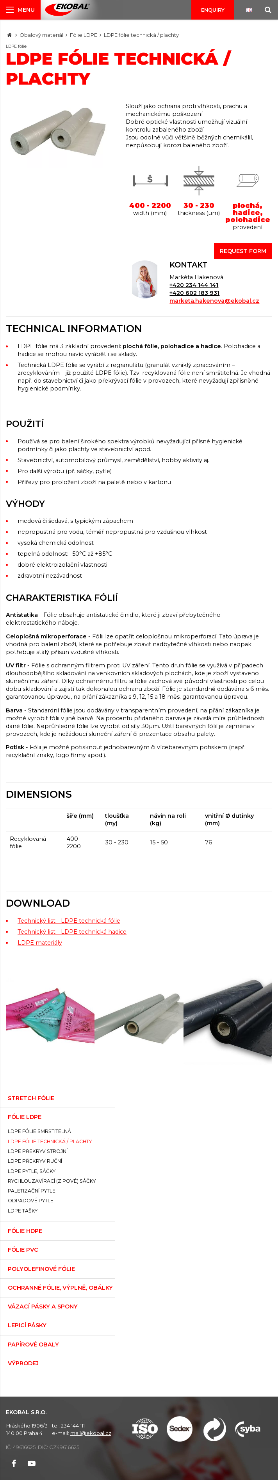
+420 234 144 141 (193, 285)
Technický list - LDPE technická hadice (72, 931)
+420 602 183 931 (194, 292)
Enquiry (213, 10)
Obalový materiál (41, 35)
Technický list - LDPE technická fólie (69, 920)
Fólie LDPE (83, 35)
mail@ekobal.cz (90, 1433)
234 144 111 (73, 1425)
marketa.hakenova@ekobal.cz (214, 300)
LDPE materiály (40, 942)
